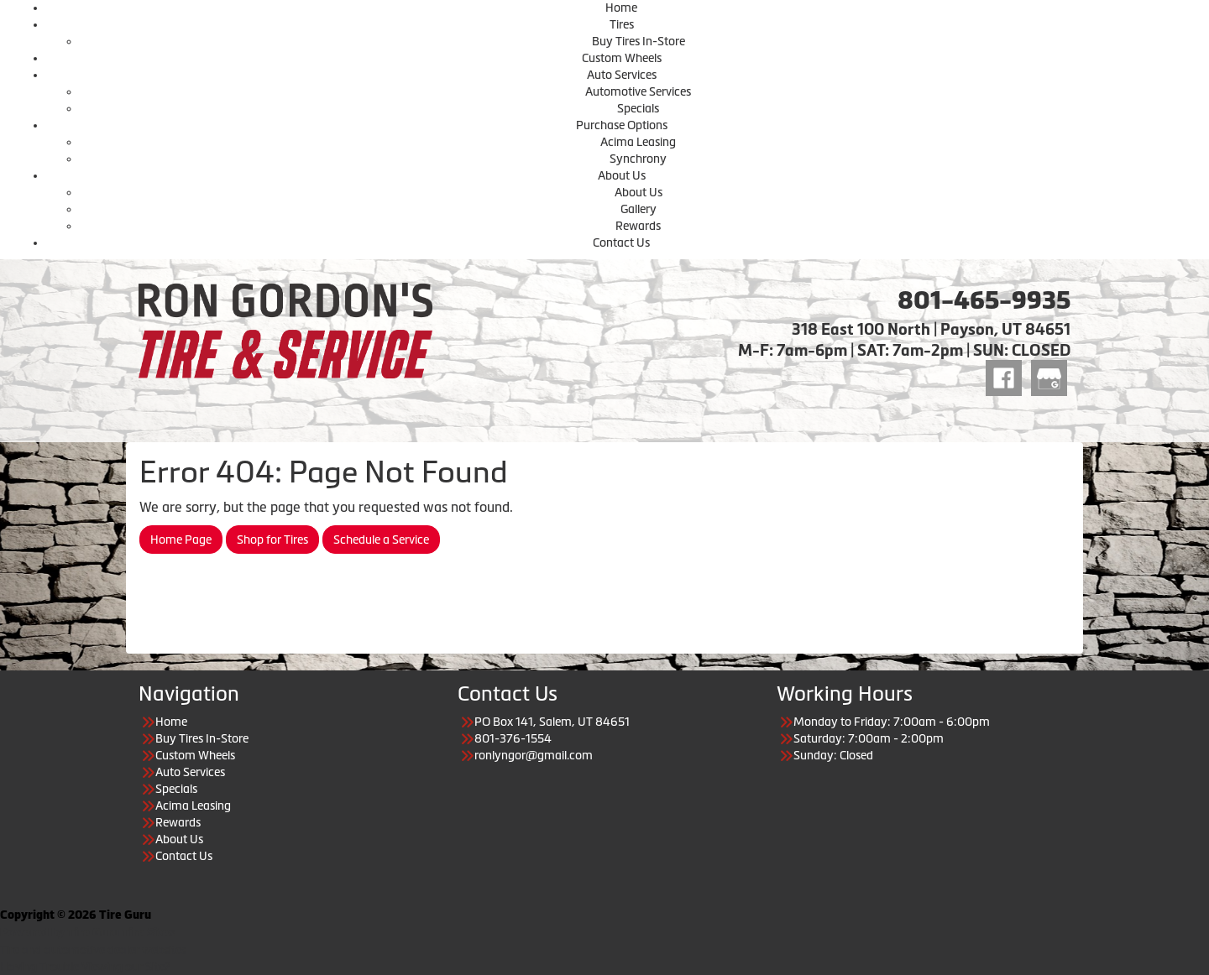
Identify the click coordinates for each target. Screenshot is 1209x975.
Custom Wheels (622, 58)
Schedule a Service (381, 539)
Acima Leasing (638, 142)
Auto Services (622, 74)
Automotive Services (638, 91)
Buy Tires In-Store (638, 41)
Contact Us (621, 242)
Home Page (181, 539)
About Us (622, 175)
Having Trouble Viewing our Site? (85, 966)
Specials (638, 108)
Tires (622, 24)
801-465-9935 (984, 300)
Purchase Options (621, 125)
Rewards (638, 225)
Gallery (638, 209)
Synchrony (638, 158)
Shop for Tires (272, 539)
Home (621, 7)
